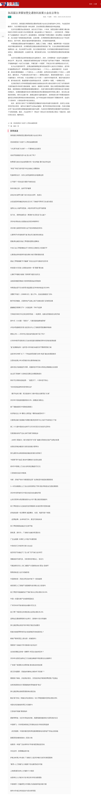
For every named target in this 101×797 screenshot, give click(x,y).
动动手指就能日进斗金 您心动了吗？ (23, 155)
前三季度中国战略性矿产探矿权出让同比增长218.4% (28, 592)
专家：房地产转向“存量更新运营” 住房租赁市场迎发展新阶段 (31, 479)
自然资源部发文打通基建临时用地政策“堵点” (25, 685)
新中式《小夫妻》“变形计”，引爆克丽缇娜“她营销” (28, 321)
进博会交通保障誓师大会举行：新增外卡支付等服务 (28, 618)
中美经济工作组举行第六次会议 (21, 546)
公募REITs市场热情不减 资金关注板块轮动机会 (26, 235)
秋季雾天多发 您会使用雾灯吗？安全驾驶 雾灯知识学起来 (30, 162)
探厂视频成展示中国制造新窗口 (21, 407)
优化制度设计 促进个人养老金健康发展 (25, 123)
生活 (51, 12)
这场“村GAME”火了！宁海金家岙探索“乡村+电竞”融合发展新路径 (33, 354)
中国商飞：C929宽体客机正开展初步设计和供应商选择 (29, 724)
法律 (65, 12)
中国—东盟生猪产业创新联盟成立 (22, 599)
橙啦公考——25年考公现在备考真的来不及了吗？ (27, 334)
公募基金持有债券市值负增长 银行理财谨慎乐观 (27, 254)
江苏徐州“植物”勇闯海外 (18, 711)
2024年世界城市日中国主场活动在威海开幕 (25, 493)
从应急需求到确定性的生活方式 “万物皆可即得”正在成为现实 (31, 201)
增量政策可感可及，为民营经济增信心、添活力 (26, 559)
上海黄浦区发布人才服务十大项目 (22, 771)
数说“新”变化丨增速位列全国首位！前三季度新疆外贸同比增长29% (33, 698)
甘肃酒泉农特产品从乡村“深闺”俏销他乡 (24, 433)
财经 (31, 12)
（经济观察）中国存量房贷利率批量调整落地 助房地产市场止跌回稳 (34, 731)
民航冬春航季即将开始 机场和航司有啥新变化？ (27, 632)
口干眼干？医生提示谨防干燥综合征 (23, 182)
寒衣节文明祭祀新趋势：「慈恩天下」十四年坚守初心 (29, 380)
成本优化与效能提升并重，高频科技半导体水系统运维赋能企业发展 (34, 367)
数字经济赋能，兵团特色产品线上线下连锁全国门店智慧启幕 (31, 301)
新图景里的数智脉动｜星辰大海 (21, 738)
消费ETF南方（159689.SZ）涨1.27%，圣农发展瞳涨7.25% (31, 294)
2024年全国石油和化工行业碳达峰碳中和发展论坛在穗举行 (31, 658)
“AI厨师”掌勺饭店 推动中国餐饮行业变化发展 (26, 460)
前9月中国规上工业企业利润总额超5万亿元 (25, 466)
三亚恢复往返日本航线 (18, 473)
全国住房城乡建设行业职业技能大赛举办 (24, 446)
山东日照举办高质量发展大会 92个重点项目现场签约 (28, 499)
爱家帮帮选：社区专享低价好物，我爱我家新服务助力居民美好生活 (34, 718)
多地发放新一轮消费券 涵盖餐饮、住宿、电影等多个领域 (30, 513)
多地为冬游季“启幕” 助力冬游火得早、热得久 (26, 195)
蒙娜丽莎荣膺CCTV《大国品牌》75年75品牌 (26, 307)
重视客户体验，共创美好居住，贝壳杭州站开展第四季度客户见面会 (34, 678)
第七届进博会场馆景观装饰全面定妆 (23, 691)
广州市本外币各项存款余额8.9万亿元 (23, 605)
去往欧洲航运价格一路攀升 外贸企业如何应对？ (27, 652)
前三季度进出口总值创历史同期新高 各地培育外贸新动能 (30, 506)
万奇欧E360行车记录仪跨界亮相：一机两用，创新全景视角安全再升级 (35, 314)
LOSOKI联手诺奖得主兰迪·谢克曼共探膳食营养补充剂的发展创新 (33, 340)
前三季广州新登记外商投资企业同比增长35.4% (26, 612)
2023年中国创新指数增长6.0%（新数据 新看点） (27, 400)
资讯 (17, 12)
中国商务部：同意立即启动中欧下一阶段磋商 (26, 579)
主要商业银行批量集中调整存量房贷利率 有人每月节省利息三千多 (33, 420)
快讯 (58, 12)
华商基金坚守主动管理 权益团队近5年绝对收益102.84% (30, 287)
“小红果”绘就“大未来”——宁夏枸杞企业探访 (25, 148)
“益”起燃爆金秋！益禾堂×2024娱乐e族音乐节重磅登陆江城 (30, 347)
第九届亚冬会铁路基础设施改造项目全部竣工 (26, 453)
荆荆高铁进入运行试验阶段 (19, 572)
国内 (37, 12)
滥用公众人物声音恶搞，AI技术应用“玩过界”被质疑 (28, 208)
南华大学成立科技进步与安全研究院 (23, 791)
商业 (44, 12)
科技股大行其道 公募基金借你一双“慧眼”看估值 (26, 268)
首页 (3, 12)
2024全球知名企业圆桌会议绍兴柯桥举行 (24, 221)
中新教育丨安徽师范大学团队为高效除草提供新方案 (28, 784)
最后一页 (16, 126)
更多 (3, 36)
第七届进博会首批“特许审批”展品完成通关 (25, 625)
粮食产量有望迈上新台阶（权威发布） (23, 638)
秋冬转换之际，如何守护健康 (20, 188)
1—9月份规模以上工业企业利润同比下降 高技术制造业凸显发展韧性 (34, 486)
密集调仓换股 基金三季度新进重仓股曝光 (24, 241)
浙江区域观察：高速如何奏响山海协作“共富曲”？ (27, 671)
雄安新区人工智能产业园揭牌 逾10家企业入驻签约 (28, 585)
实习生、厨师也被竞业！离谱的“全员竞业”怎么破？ (28, 215)
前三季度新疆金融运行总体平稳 (21, 526)
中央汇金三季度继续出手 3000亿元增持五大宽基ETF (28, 248)
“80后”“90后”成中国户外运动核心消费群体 (25, 168)
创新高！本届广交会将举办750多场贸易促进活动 (27, 744)
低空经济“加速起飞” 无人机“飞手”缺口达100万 (26, 552)
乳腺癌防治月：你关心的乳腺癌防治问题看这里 (26, 175)
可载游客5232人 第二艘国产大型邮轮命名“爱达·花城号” (29, 566)
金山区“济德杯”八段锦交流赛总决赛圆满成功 (25, 374)
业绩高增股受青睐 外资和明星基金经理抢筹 (25, 281)
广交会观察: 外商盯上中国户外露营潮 (23, 539)
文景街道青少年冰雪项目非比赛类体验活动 (25, 360)
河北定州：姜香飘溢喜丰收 (19, 751)
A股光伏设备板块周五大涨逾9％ (21, 705)
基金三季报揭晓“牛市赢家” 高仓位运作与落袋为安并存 (29, 261)
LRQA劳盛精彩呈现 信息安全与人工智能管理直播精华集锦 (30, 327)
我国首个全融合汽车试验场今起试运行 (23, 645)
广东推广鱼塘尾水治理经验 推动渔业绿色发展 (26, 665)
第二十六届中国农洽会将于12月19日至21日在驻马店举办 (30, 426)
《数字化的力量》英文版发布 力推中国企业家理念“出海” (30, 393)
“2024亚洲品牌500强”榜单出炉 (21, 387)
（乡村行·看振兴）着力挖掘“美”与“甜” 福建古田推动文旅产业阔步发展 (34, 440)
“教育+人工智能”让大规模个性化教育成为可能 (26, 764)
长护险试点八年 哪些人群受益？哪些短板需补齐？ (27, 413)
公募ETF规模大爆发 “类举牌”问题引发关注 (25, 274)
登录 (90, 4)
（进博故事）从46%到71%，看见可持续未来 (26, 519)
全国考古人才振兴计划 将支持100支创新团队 (26, 777)
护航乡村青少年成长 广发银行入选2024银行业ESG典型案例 (31, 757)
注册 (95, 4)
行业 (24, 12)
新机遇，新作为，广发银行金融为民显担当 (25, 532)
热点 (10, 12)
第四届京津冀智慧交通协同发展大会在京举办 (26, 135)
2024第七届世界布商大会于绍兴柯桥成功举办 (26, 228)
